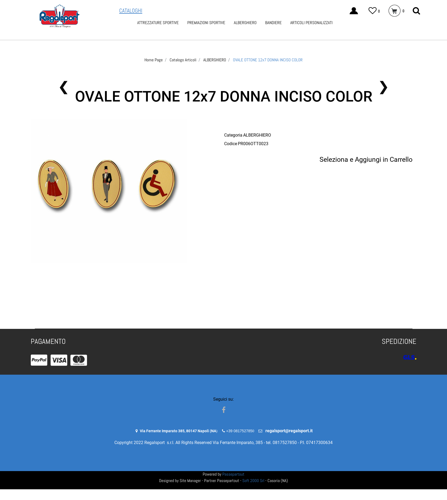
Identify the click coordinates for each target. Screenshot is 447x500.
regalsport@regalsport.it (289, 430)
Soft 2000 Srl (253, 480)
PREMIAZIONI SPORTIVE (206, 22)
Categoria (233, 135)
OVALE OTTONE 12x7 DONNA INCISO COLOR (268, 60)
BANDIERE (273, 22)
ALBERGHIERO (245, 22)
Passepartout (233, 474)
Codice (230, 143)
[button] (416, 11)
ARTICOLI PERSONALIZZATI (311, 22)
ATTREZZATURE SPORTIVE (158, 22)
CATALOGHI (130, 10)
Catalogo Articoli (183, 60)
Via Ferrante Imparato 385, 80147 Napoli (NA (178, 431)
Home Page (153, 60)
